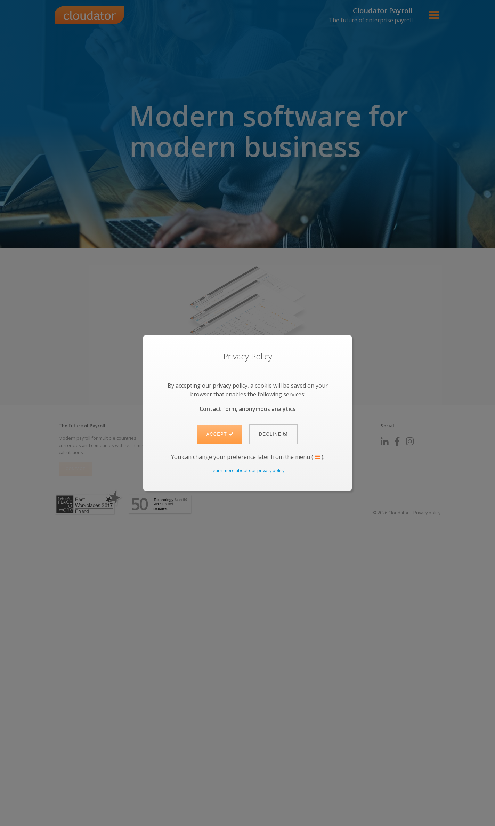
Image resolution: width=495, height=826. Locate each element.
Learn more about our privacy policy (247, 470)
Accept (219, 434)
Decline (273, 434)
